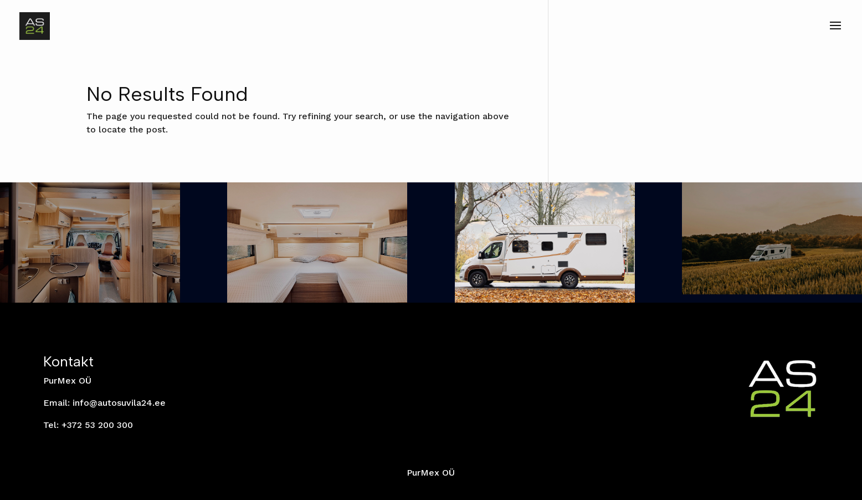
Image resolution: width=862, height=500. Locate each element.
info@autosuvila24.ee (119, 402)
